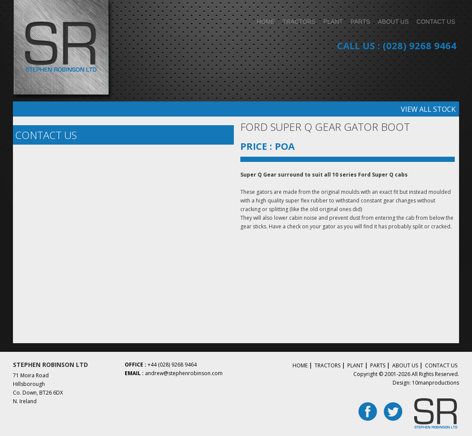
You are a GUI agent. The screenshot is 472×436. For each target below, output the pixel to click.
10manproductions (435, 382)
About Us (405, 365)
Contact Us (441, 365)
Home (300, 365)
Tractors (327, 365)
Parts (377, 365)
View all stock (428, 109)
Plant (355, 365)
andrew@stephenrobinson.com (184, 373)
